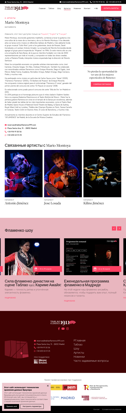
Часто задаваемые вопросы (91, 360)
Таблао (51, 8)
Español (45, 34)
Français (62, 34)
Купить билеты (111, 8)
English (53, 34)
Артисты (67, 8)
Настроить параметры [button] (32, 406)
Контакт (87, 8)
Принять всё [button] (11, 406)
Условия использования (111, 409)
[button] (119, 228)
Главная (42, 8)
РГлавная (79, 340)
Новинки (77, 8)
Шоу (59, 8)
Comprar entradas (102, 84)
